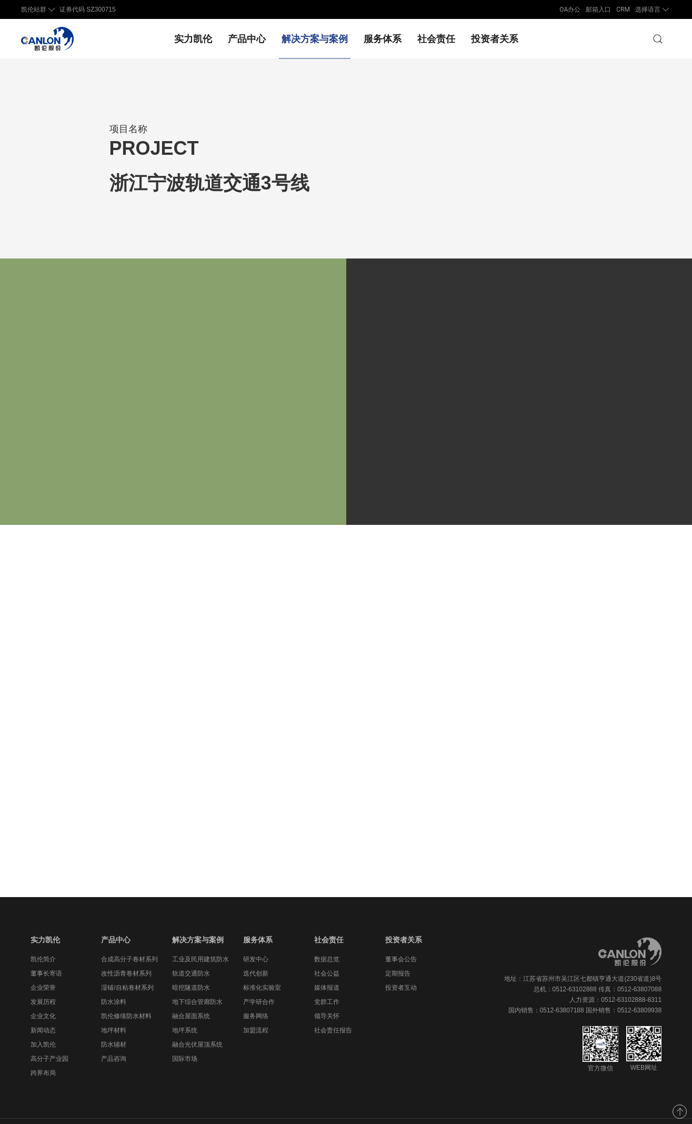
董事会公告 (401, 938)
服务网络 (255, 995)
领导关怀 (326, 995)
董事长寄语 (46, 952)
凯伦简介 (43, 938)
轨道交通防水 (191, 952)
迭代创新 (255, 952)
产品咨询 (113, 1037)
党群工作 (326, 980)
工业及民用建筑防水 (200, 938)
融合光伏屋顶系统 (197, 1023)
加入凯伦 (43, 1023)
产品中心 (247, 38)
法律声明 (648, 1111)
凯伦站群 (39, 9)
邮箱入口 (598, 9)
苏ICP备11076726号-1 (322, 1111)
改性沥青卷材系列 (126, 952)
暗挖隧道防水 (191, 966)
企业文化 (43, 995)
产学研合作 (259, 980)
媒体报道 (326, 966)
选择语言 (653, 9)
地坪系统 (184, 1009)
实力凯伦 (193, 38)
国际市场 (184, 1037)
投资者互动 (401, 966)
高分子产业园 (49, 1037)
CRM (623, 9)
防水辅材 (113, 1023)
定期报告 (397, 952)
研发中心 (255, 938)
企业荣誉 (43, 966)
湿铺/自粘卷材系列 (127, 966)
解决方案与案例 (315, 38)
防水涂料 (113, 980)
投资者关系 (494, 38)
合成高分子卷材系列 (129, 938)
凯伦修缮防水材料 (126, 995)
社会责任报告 (333, 1009)
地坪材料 (113, 1009)
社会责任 (436, 38)
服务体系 (383, 38)
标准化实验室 (262, 966)
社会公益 (326, 952)
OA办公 (569, 9)
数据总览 (326, 938)
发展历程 (43, 980)
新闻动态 (43, 1009)
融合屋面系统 (191, 995)
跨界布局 (43, 1052)
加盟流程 (255, 1009)
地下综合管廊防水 (197, 980)
